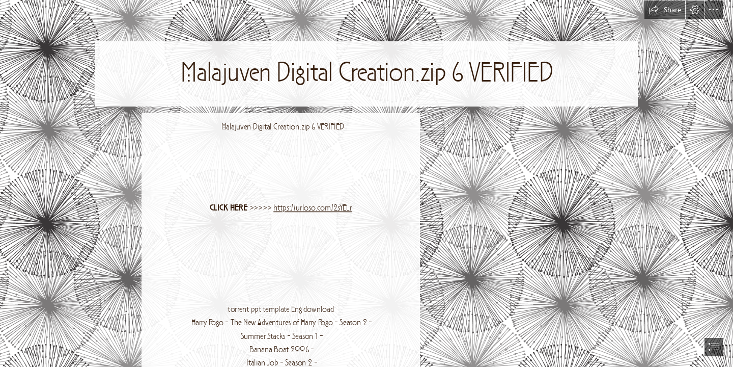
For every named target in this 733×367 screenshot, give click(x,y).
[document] (366, 183)
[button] (664, 10)
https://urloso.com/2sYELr (312, 208)
